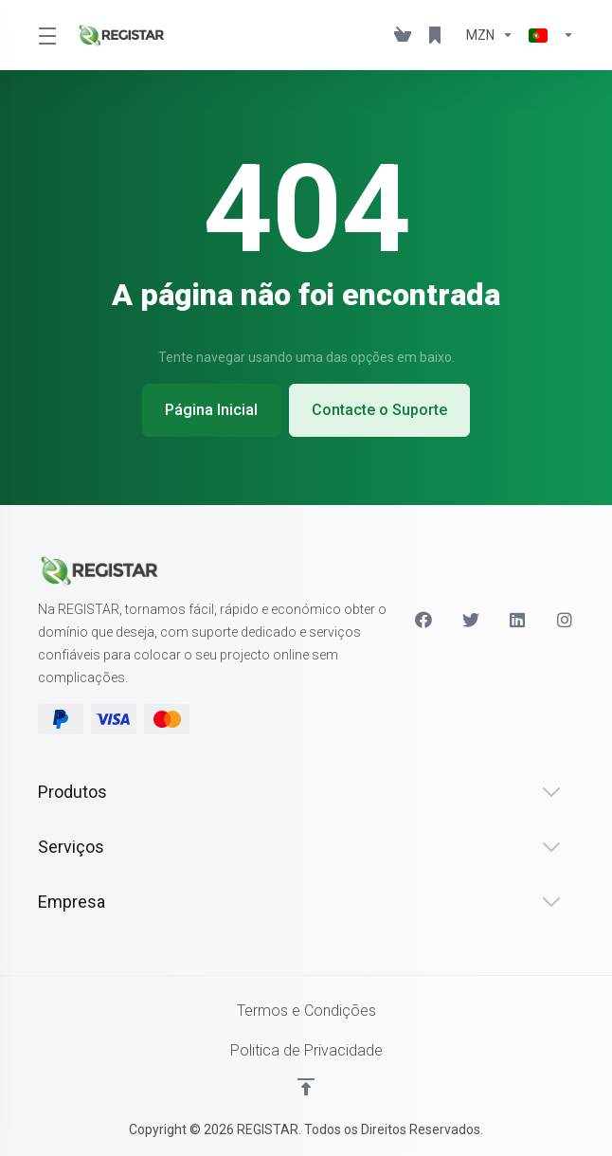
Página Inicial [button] (211, 410)
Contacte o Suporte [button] (380, 410)
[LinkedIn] (518, 620)
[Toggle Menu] (46, 35)
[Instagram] (565, 620)
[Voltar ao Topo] (306, 1087)
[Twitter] (471, 620)
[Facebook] (423, 620)
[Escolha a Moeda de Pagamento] (490, 35)
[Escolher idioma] (547, 35)
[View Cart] (403, 35)
